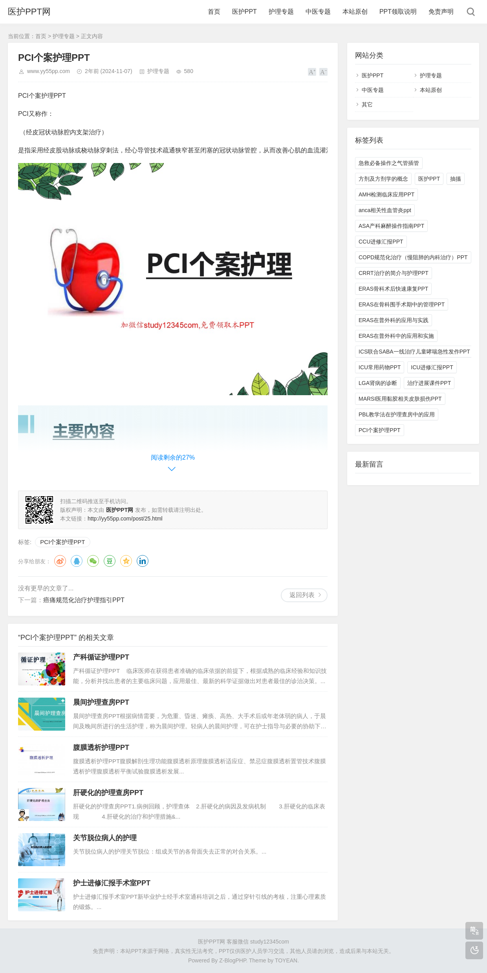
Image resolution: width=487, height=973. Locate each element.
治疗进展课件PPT (429, 383)
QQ (76, 561)
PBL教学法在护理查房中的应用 (397, 414)
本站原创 (355, 11)
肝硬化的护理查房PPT (108, 793)
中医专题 (318, 11)
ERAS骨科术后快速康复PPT (393, 289)
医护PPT (244, 11)
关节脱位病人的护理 (105, 838)
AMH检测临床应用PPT (386, 194)
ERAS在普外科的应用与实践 (393, 320)
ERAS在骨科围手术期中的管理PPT (402, 304)
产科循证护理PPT (101, 657)
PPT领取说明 (398, 11)
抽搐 (455, 179)
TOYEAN (286, 960)
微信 (93, 561)
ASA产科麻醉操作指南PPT (391, 226)
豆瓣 (109, 561)
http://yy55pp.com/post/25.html (125, 518)
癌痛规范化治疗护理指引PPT (83, 600)
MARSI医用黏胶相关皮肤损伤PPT (400, 399)
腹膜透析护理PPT (101, 747)
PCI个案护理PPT (62, 542)
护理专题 (281, 11)
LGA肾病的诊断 (378, 383)
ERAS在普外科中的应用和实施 (396, 336)
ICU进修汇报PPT (432, 367)
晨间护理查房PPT (101, 702)
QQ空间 (126, 561)
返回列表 (302, 595)
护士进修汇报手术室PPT (111, 883)
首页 (214, 11)
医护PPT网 (29, 11)
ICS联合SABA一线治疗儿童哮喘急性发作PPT (414, 351)
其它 (367, 104)
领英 (142, 561)
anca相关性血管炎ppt (385, 210)
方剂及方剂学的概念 (383, 179)
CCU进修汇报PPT (381, 241)
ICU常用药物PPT (380, 367)
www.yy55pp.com (48, 71)
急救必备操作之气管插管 (389, 163)
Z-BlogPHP (232, 960)
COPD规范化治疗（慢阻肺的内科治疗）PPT (413, 257)
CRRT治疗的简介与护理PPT (393, 273)
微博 (60, 561)
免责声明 (441, 11)
